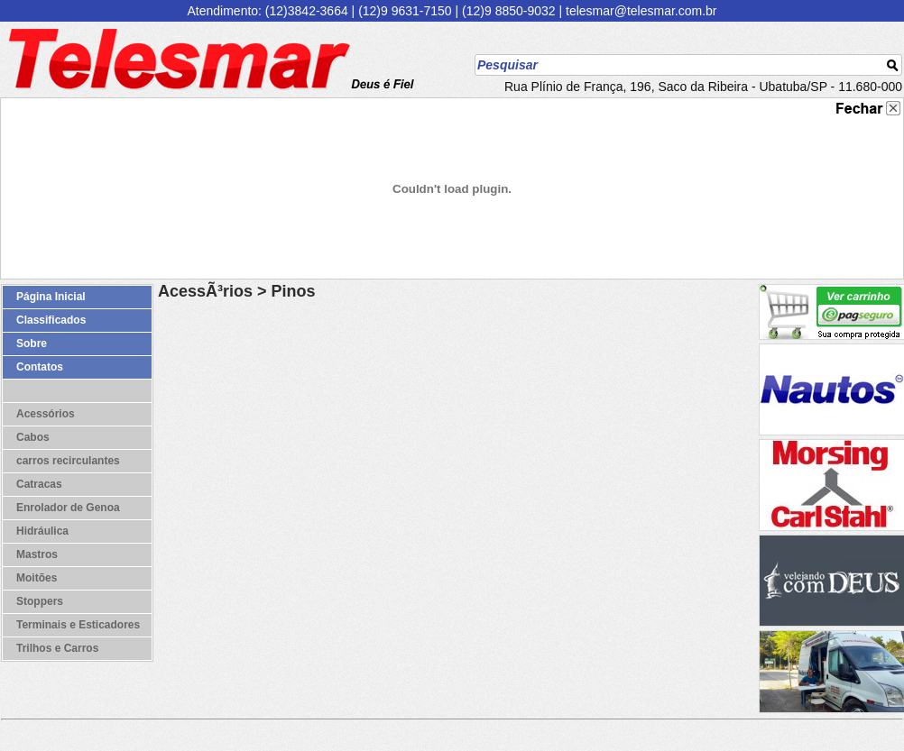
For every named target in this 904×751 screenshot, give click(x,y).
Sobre (31, 343)
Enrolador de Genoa (68, 507)
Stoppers (39, 601)
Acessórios (45, 414)
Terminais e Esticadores (78, 624)
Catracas (39, 484)
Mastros (37, 554)
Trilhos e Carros (57, 648)
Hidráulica (42, 531)
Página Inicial (51, 296)
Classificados (51, 320)
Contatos (39, 367)
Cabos (33, 437)
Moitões (36, 578)
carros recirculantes (68, 460)
